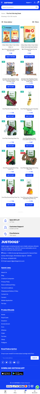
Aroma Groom (5, 324)
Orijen (3, 333)
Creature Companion (7, 278)
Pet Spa (3, 303)
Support (28, 2)
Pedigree (4, 342)
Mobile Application (7, 300)
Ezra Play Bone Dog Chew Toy (11, 109)
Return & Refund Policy (8, 285)
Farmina (3, 336)
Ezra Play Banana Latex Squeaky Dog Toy (29, 109)
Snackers (4, 321)
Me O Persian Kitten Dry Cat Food (29, 50)
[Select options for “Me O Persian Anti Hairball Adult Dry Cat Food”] (10, 56)
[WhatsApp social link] (18, 362)
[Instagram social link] (10, 362)
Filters (37, 22)
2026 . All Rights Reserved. (20, 382)
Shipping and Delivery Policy (9, 291)
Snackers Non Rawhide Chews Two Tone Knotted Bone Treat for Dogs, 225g (10, 80)
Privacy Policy (5, 282)
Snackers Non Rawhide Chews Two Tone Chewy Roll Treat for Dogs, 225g (29, 80)
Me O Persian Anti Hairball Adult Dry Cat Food (10, 50)
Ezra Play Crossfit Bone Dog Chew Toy (10, 168)
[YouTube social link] (14, 362)
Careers (3, 297)
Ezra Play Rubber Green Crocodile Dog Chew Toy (29, 139)
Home (3, 13)
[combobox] (20, 7)
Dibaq (3, 339)
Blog (2, 275)
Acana (3, 314)
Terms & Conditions (7, 288)
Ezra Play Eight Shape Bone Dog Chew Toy (29, 168)
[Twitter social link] (6, 362)
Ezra (2, 327)
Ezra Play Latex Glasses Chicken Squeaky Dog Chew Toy (29, 197)
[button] (10, 86)
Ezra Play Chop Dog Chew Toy (11, 138)
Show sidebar (8, 22)
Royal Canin (4, 317)
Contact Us (4, 294)
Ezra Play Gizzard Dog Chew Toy (10, 197)
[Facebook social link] (2, 362)
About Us (4, 272)
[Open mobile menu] (1, 2)
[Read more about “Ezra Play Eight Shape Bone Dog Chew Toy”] (29, 175)
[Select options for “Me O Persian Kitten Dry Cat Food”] (29, 56)
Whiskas (3, 330)
